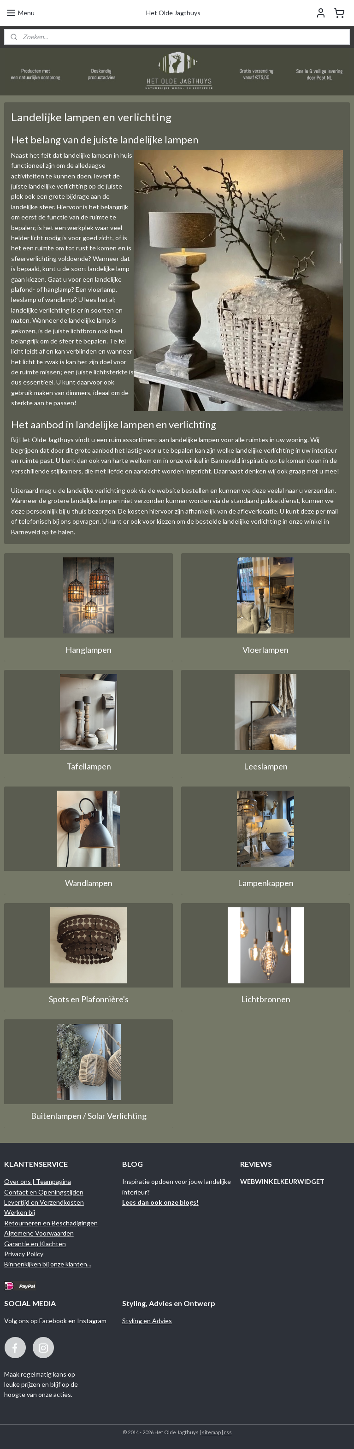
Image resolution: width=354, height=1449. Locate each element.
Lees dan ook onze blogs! (160, 1202)
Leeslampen (266, 766)
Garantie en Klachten (35, 1244)
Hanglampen (88, 649)
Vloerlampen (265, 649)
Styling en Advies (147, 1321)
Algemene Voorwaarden (39, 1233)
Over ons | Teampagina (37, 1181)
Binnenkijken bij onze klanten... (47, 1264)
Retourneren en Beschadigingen (51, 1223)
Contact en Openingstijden (43, 1192)
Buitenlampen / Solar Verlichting (89, 1116)
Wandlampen (88, 882)
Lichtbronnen (265, 999)
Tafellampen (88, 766)
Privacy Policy (23, 1254)
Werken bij (19, 1212)
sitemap (211, 1432)
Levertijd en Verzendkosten (44, 1202)
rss (228, 1432)
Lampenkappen (266, 882)
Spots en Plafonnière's (89, 999)
